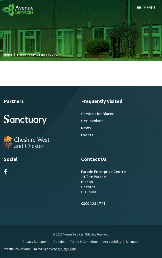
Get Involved (92, 120)
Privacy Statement (35, 241)
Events (87, 135)
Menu (146, 7)
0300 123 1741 (93, 203)
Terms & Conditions (84, 241)
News (86, 128)
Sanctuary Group (65, 249)
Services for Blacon (97, 113)
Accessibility (112, 241)
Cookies (59, 241)
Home (8, 54)
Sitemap (132, 241)
